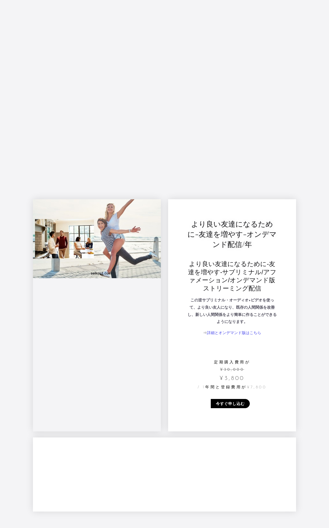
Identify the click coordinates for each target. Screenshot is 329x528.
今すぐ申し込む (230, 403)
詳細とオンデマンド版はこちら (234, 333)
